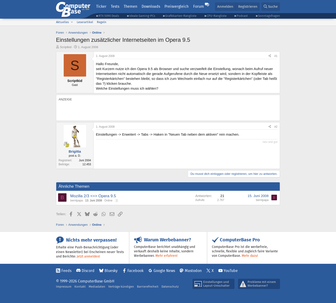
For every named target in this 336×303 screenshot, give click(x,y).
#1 (275, 56)
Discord (88, 270)
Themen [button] (130, 6)
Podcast (242, 16)
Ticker (101, 6)
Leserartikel (85, 22)
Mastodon (193, 270)
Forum (198, 6)
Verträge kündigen (121, 286)
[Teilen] (270, 56)
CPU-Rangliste (217, 16)
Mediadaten (97, 286)
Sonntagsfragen (269, 16)
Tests (115, 6)
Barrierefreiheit (147, 286)
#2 (275, 126)
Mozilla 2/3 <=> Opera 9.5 (93, 196)
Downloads (151, 6)
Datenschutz (170, 286)
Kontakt (80, 286)
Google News (164, 270)
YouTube (231, 270)
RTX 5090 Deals (108, 16)
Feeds (66, 270)
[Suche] (270, 6)
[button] (72, 22)
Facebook (135, 270)
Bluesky (111, 270)
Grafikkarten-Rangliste (180, 16)
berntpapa (76, 200)
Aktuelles (62, 22)
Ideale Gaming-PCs (142, 16)
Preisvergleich (176, 6)
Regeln (101, 22)
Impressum (63, 286)
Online (108, 200)
